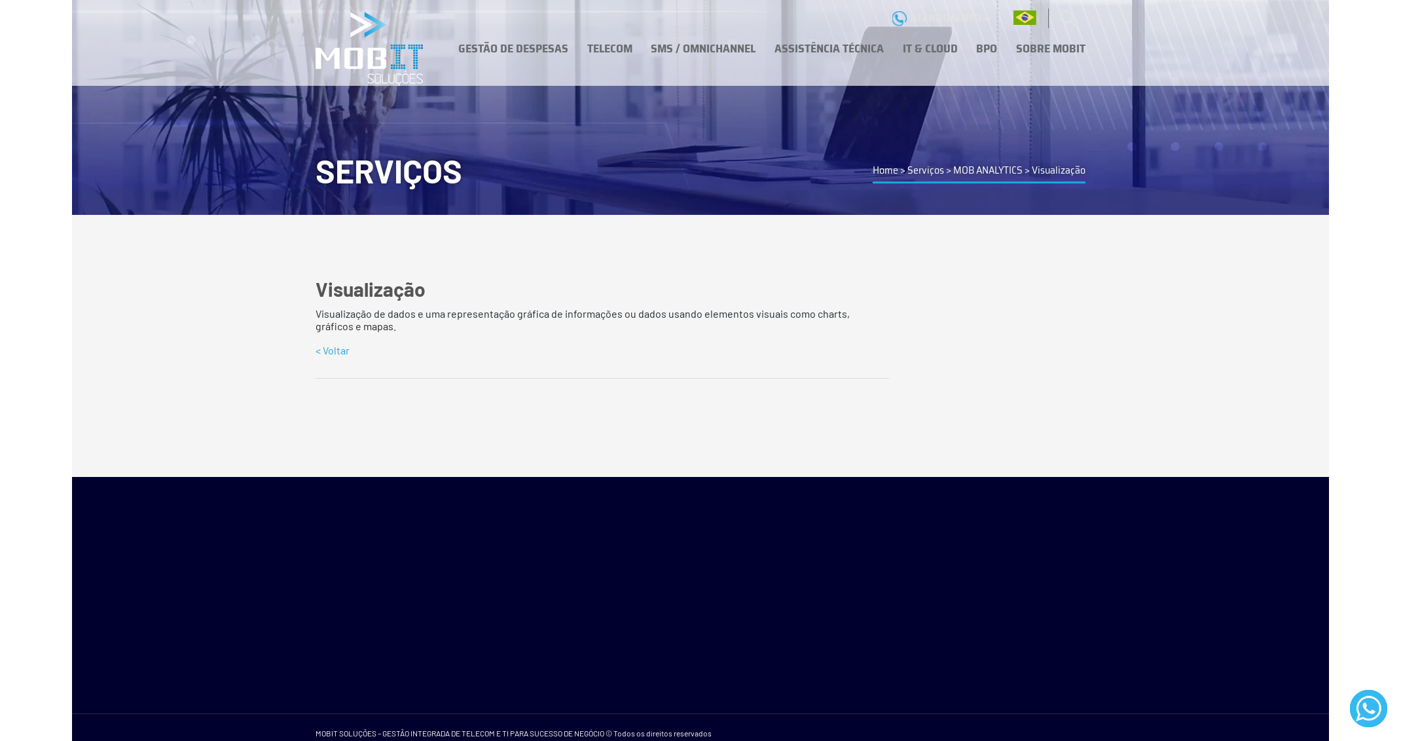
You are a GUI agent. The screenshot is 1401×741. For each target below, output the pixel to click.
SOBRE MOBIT (1050, 49)
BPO (986, 49)
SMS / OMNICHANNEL (703, 49)
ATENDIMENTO (941, 18)
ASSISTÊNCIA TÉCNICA (829, 49)
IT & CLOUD (930, 49)
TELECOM (609, 49)
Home (885, 170)
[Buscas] (1068, 18)
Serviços (925, 170)
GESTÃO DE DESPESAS (513, 49)
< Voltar (333, 350)
